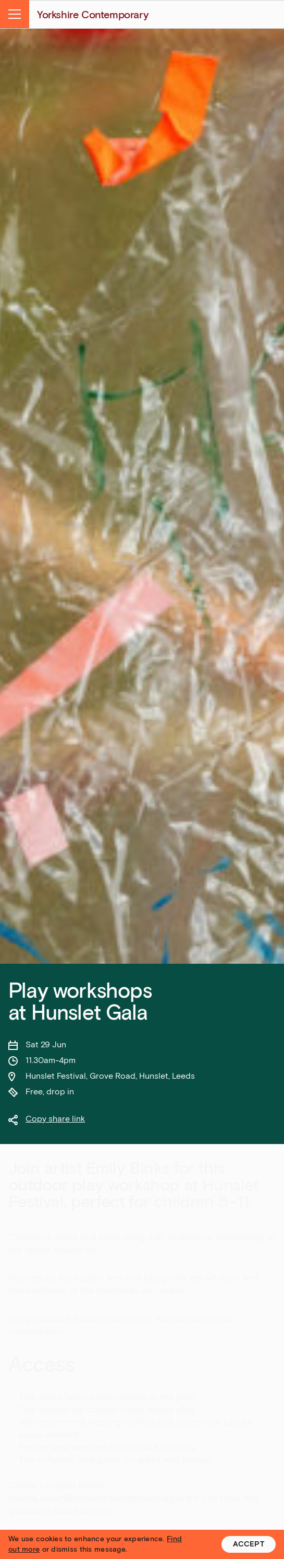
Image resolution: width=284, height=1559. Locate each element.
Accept (248, 1544)
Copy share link (55, 1119)
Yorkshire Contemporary (92, 14)
